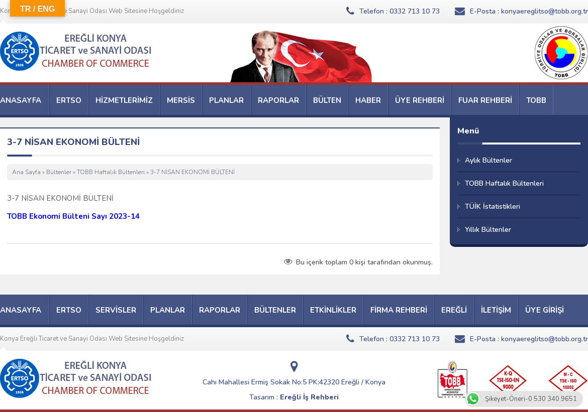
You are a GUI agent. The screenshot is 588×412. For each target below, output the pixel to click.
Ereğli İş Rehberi (309, 397)
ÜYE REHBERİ (419, 100)
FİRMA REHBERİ (398, 310)
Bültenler (58, 172)
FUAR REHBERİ (485, 100)
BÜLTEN (327, 100)
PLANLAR (226, 100)
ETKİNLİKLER (333, 310)
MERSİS (181, 100)
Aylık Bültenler (488, 160)
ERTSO (68, 100)
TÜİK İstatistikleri (492, 206)
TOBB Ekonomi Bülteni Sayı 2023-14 (73, 216)
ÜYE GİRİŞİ (544, 310)
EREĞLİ (454, 310)
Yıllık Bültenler (488, 229)
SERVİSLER (115, 310)
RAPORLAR (278, 100)
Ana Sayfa (26, 172)
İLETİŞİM (496, 310)
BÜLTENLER (275, 310)
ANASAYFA (20, 100)
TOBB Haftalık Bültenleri (111, 172)
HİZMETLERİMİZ (124, 100)
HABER (368, 100)
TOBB (536, 100)
